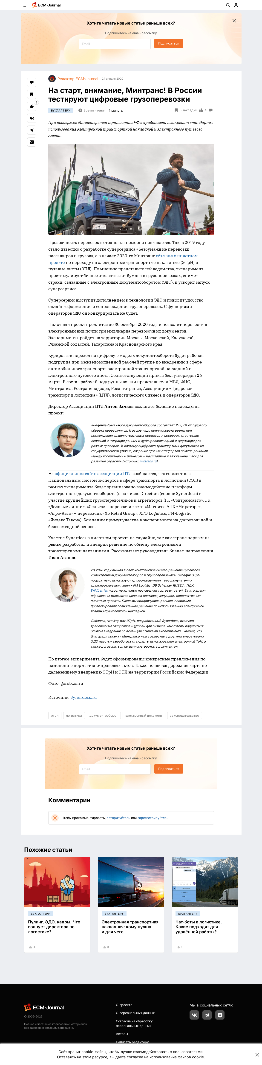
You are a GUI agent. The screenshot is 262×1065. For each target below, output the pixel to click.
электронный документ (143, 715)
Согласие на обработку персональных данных (134, 1023)
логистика (74, 715)
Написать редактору (132, 1042)
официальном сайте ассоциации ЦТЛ (93, 473)
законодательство (184, 715)
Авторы (122, 1034)
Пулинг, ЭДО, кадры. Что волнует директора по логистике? (54, 927)
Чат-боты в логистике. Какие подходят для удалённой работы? (199, 927)
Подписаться (168, 43)
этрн (54, 715)
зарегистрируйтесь (153, 818)
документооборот (103, 715)
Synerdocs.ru (83, 697)
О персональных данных (135, 1013)
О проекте (124, 1005)
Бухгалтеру (60, 110)
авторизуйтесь (118, 818)
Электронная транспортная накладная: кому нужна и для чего (130, 927)
